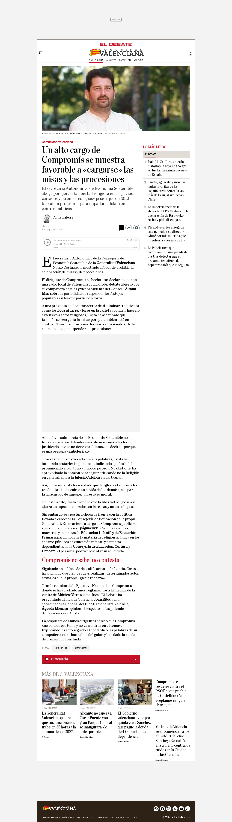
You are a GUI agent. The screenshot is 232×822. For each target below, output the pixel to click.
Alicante (111, 60)
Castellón (125, 60)
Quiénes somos (50, 817)
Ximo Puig (61, 648)
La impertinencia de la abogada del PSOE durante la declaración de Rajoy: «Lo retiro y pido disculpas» (168, 213)
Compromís (81, 648)
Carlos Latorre (63, 217)
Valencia (138, 60)
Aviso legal (82, 817)
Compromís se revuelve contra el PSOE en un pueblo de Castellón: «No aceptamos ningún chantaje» (171, 693)
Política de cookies (126, 817)
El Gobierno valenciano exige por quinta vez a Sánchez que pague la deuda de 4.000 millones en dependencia (134, 725)
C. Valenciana (96, 60)
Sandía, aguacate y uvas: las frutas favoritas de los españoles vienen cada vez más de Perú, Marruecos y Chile (166, 190)
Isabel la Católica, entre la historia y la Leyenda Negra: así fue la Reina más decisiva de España (167, 168)
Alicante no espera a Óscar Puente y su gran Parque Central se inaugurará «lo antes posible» (96, 722)
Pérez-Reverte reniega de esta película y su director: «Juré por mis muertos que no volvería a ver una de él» (167, 233)
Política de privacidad (102, 817)
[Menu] (39, 47)
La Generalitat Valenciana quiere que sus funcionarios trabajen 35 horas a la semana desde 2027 (59, 722)
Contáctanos (66, 817)
